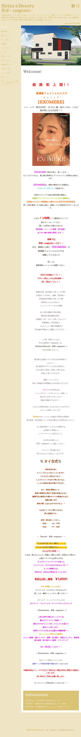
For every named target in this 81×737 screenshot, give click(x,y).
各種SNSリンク (6, 65)
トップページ (5, 27)
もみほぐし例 (5, 69)
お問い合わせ (5, 60)
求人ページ (4, 77)
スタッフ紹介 (5, 48)
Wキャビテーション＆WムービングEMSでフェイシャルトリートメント (10, 83)
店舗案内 (4, 44)
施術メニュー (5, 36)
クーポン (4, 52)
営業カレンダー (6, 56)
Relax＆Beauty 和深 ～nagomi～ (45, 730)
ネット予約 (4, 40)
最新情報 (4, 31)
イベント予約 (5, 73)
